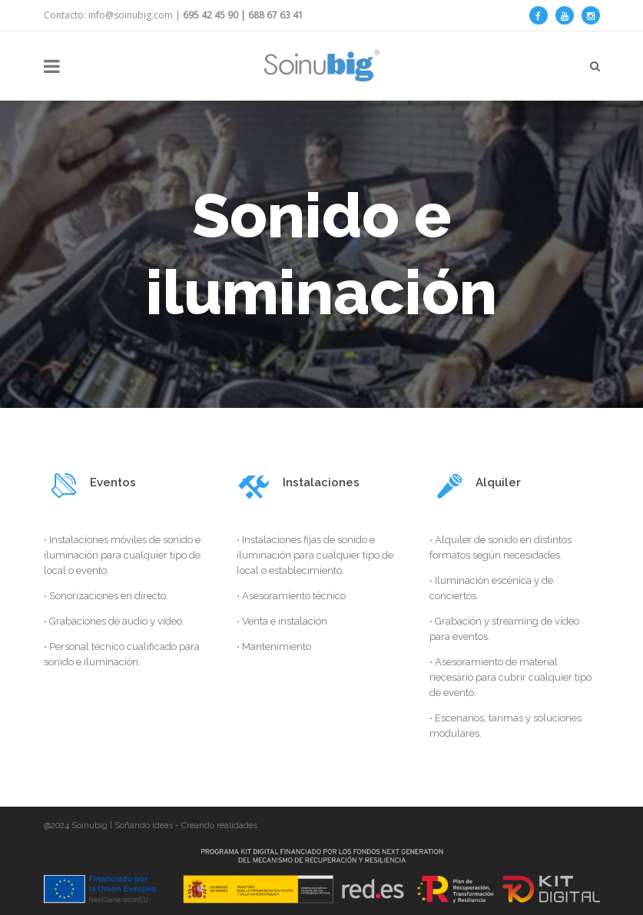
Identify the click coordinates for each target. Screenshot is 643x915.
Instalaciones (321, 482)
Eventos (113, 482)
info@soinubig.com (130, 15)
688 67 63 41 (275, 15)
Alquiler (498, 482)
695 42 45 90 (210, 15)
